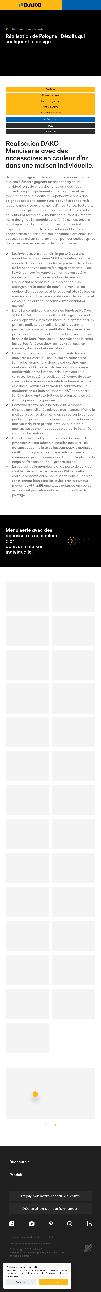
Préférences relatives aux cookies (29, 1243)
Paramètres (21, 1282)
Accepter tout (53, 1282)
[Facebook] (11, 1223)
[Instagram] (69, 1223)
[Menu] (81, 5)
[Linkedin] (89, 1223)
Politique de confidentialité (25, 1237)
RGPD (49, 1237)
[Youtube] (31, 1223)
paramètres (11, 1276)
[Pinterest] (51, 1223)
